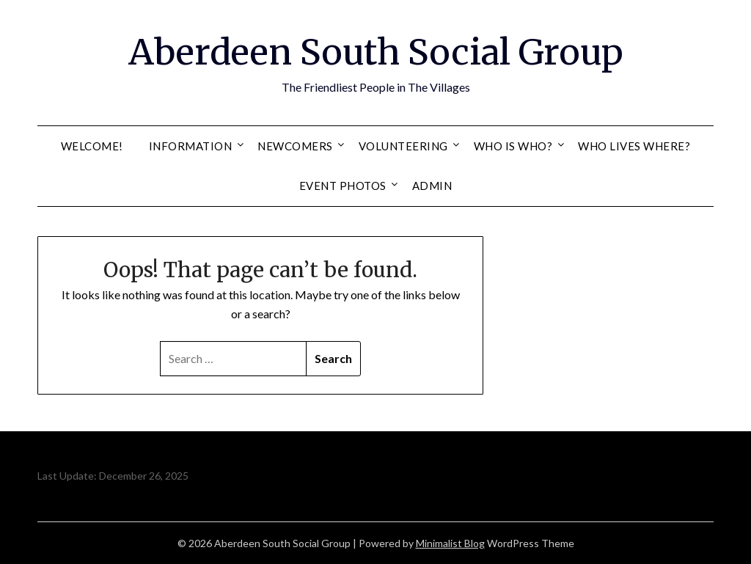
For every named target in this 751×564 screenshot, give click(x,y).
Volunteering (403, 146)
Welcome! (92, 146)
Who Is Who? (513, 146)
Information (190, 146)
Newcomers (295, 146)
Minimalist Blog (450, 543)
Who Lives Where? (634, 146)
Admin (432, 185)
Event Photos (343, 185)
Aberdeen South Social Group (375, 52)
